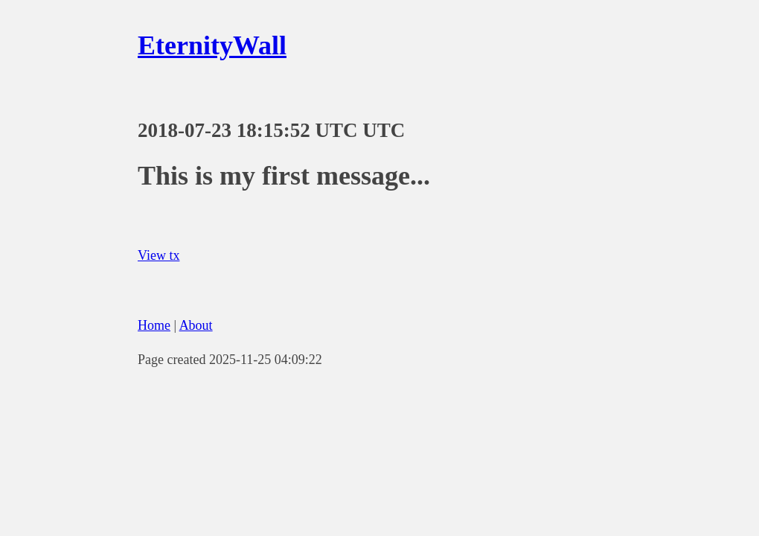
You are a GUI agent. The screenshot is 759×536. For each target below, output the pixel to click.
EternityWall (212, 45)
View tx (158, 255)
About (196, 325)
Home (154, 325)
